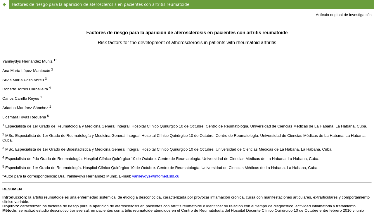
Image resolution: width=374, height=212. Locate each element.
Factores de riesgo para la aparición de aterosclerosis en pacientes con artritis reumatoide (100, 4)
